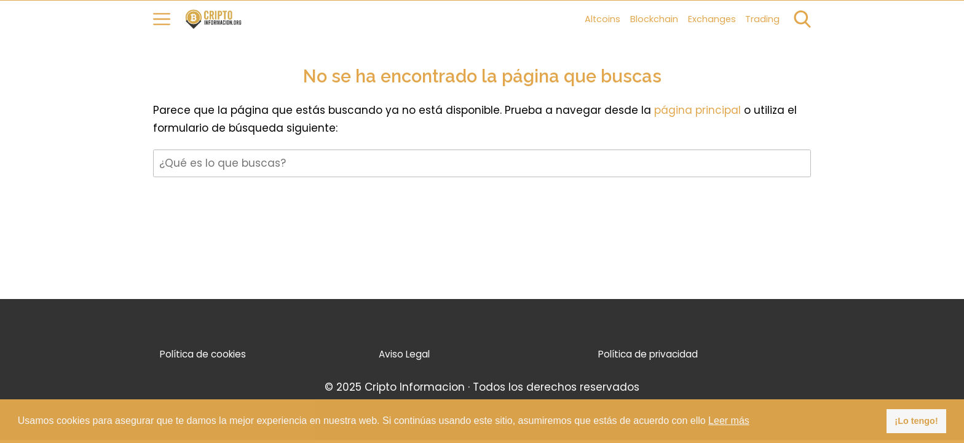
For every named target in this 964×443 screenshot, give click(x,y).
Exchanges (712, 19)
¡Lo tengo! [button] (916, 421)
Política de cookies (203, 354)
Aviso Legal (404, 354)
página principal (699, 110)
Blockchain (654, 19)
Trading (762, 19)
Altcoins (602, 19)
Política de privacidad (648, 354)
